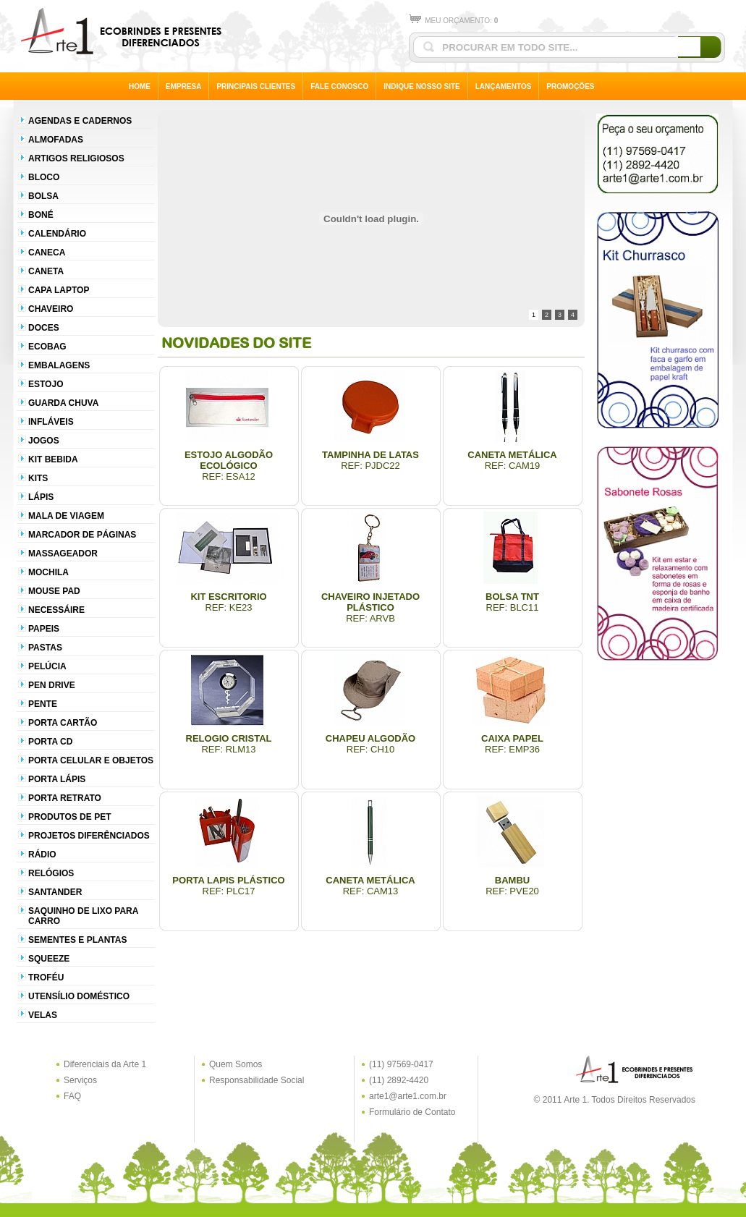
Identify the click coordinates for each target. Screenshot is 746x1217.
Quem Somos (235, 1064)
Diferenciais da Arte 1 (105, 1064)
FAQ (72, 1096)
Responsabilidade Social (256, 1080)
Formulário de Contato (412, 1112)
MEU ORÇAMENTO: (453, 21)
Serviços (80, 1080)
